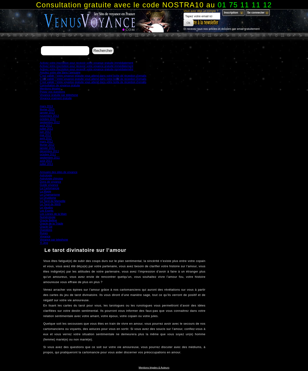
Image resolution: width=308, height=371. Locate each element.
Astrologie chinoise (51, 178)
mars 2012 (46, 141)
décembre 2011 (49, 151)
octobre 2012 (48, 119)
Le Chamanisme (50, 194)
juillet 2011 (46, 164)
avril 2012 (46, 138)
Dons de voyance (50, 181)
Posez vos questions (52, 91)
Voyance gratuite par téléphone (59, 95)
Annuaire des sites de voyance (58, 172)
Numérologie (47, 217)
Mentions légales (50, 88)
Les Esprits (46, 210)
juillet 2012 (46, 128)
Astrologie (46, 175)
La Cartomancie (49, 188)
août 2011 (46, 161)
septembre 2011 (50, 157)
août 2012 (46, 125)
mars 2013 (46, 106)
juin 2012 (45, 132)
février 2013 (47, 109)
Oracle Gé (46, 226)
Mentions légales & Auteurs (154, 367)
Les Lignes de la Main (53, 214)
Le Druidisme (48, 198)
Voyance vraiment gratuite (56, 98)
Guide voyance (49, 185)
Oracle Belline (48, 220)
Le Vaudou (46, 207)
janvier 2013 (47, 112)
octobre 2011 (48, 154)
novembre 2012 (49, 116)
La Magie (45, 191)
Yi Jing (44, 243)
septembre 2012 (50, 122)
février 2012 (47, 144)
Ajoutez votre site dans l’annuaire (60, 72)
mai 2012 (45, 135)
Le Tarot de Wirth (50, 204)
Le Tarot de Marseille (52, 201)
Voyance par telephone (54, 239)
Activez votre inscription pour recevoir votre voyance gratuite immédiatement (86, 63)
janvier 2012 (47, 148)
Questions (46, 230)
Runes (44, 233)
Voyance (45, 236)
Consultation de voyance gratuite (60, 85)
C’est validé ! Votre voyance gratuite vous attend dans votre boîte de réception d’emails (93, 75)
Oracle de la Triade (51, 223)
